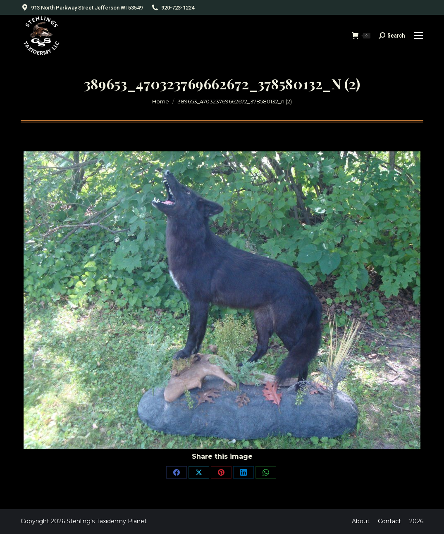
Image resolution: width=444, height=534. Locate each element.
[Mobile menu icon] (418, 36)
